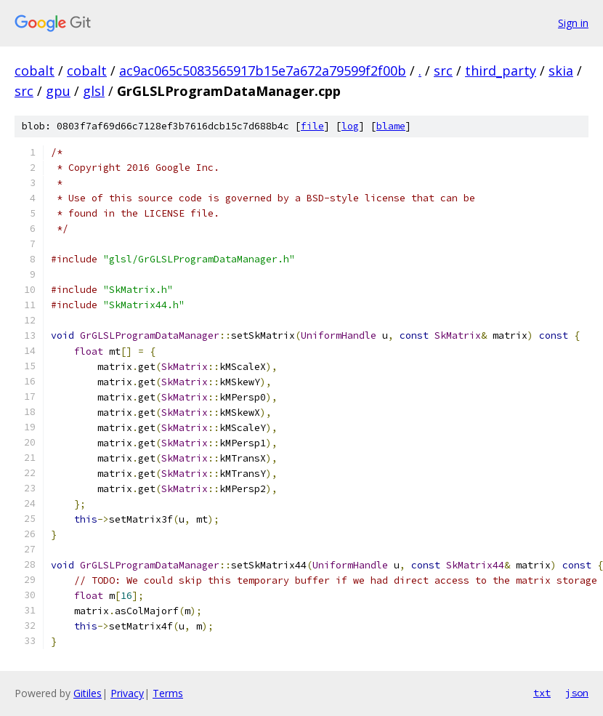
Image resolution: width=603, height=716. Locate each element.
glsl (94, 91)
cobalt (34, 70)
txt (542, 692)
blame (390, 126)
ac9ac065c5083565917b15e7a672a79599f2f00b (262, 70)
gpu (58, 91)
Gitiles (87, 693)
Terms (168, 693)
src (443, 70)
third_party (500, 70)
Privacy (127, 693)
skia (561, 70)
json (576, 692)
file (312, 126)
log (350, 126)
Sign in (573, 23)
